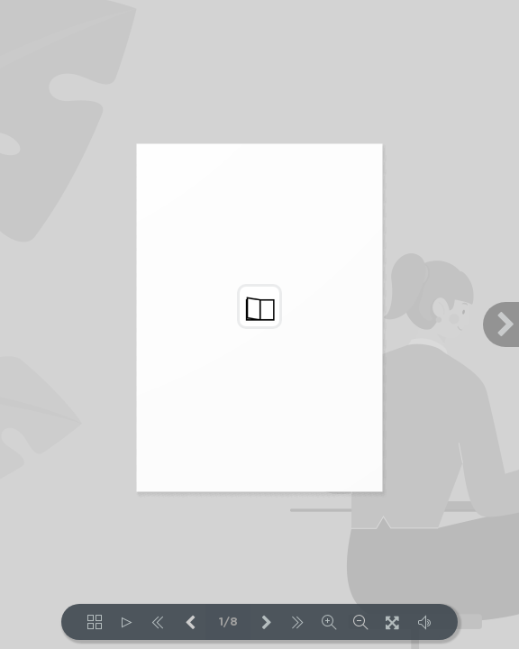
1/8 (228, 622)
